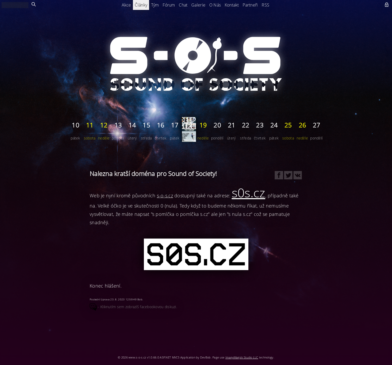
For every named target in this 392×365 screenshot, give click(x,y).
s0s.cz (248, 192)
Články (141, 5)
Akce (126, 5)
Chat (183, 5)
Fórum (169, 5)
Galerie (198, 5)
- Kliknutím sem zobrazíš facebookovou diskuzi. (133, 306)
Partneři (250, 5)
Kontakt (232, 5)
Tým (155, 5)
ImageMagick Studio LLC (241, 357)
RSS (265, 5)
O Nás (215, 5)
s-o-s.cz (165, 195)
